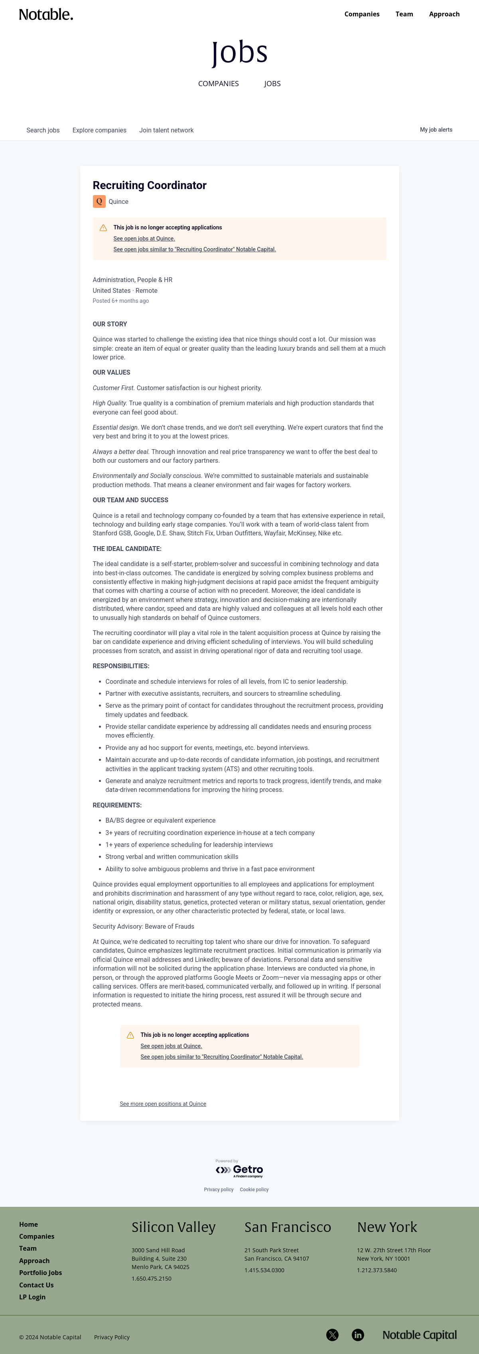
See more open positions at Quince (163, 1104)
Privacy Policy (112, 1337)
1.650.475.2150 (151, 1278)
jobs (43, 130)
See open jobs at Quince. (144, 238)
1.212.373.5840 (377, 1270)
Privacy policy (218, 1189)
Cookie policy (254, 1189)
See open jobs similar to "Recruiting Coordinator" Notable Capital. (195, 249)
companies (99, 130)
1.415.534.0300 (264, 1270)
